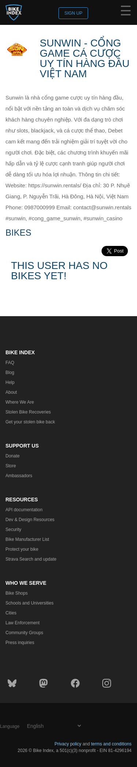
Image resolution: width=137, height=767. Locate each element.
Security (13, 529)
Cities (10, 613)
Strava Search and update (30, 559)
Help (10, 382)
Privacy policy (67, 744)
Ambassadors (18, 475)
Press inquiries (19, 642)
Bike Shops (16, 593)
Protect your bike (21, 549)
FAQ (9, 362)
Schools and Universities (29, 603)
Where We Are (19, 402)
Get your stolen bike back (30, 421)
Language (9, 726)
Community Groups (24, 632)
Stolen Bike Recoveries (28, 412)
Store (10, 465)
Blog (9, 372)
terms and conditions (111, 744)
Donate (12, 456)
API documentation (23, 509)
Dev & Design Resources (29, 519)
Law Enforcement (22, 622)
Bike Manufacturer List (27, 539)
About (11, 392)
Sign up (73, 13)
